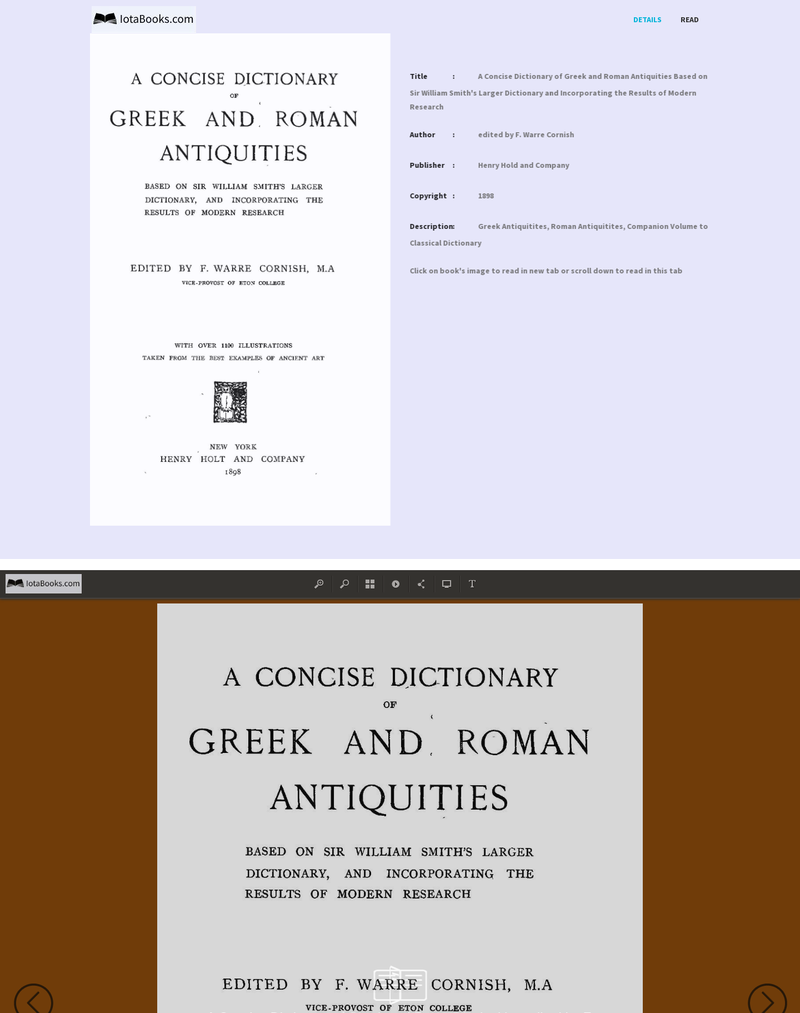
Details (647, 19)
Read (690, 19)
